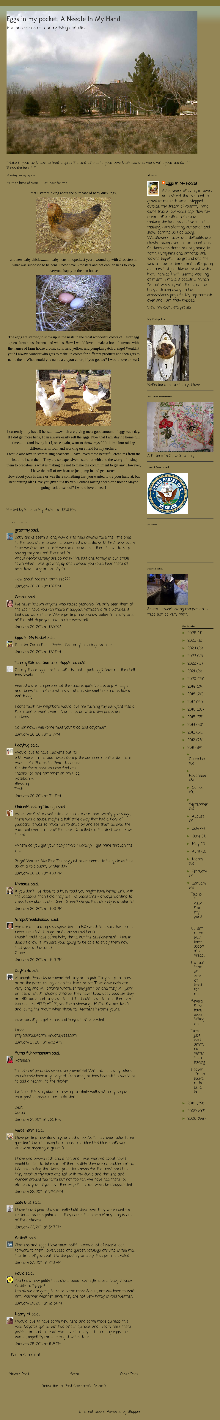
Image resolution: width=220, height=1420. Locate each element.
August (198, 816)
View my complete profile (169, 307)
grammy (22, 530)
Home (75, 1374)
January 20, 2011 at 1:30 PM (38, 627)
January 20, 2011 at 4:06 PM (38, 909)
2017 (192, 702)
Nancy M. (22, 1314)
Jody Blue (23, 1203)
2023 (192, 656)
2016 (192, 709)
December (197, 759)
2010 (192, 1103)
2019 (192, 686)
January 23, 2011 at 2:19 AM (38, 1263)
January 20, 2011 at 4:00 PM (38, 873)
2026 (193, 633)
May (196, 844)
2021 (192, 671)
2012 (192, 740)
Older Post (129, 1374)
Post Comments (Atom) (85, 1386)
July (196, 829)
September (198, 804)
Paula (19, 1273)
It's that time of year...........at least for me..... (198, 978)
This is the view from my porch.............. (198, 907)
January (199, 883)
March (197, 859)
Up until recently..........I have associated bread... (198, 942)
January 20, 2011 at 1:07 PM (38, 586)
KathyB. (21, 1238)
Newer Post (19, 1374)
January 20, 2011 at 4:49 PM (38, 960)
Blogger (134, 1412)
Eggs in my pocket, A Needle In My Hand (63, 19)
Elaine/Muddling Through (35, 807)
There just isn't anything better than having (198, 1046)
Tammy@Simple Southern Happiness (46, 663)
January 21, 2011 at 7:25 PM (38, 1120)
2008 (193, 1119)
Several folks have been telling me (197, 1012)
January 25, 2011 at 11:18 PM (38, 1344)
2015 (192, 717)
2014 (192, 725)
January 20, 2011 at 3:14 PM (38, 796)
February (199, 871)
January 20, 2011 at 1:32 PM (38, 652)
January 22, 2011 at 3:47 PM (38, 1227)
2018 (192, 694)
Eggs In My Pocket (30, 638)
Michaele (22, 884)
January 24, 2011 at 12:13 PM (38, 1303)
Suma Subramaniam (33, 1053)
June (197, 836)
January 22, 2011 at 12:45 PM (39, 1192)
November (198, 775)
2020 (192, 679)
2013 (192, 732)
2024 (192, 648)
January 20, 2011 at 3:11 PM (37, 734)
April (196, 851)
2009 (193, 1111)
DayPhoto (23, 971)
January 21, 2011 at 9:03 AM (38, 1042)
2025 (192, 641)
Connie (20, 597)
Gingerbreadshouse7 (32, 920)
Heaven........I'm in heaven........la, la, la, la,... (198, 1081)
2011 (191, 748)
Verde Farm (24, 1130)
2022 (192, 664)
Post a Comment (25, 1355)
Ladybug (22, 745)
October (198, 788)
